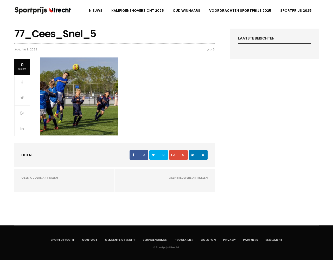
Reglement (274, 240)
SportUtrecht (62, 240)
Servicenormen (155, 240)
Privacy (229, 240)
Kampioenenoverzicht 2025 (137, 10)
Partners (250, 240)
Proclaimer (184, 240)
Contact (90, 240)
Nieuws (96, 10)
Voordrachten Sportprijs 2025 (240, 10)
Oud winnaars (186, 10)
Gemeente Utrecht (120, 240)
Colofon (208, 240)
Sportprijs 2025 (296, 10)
